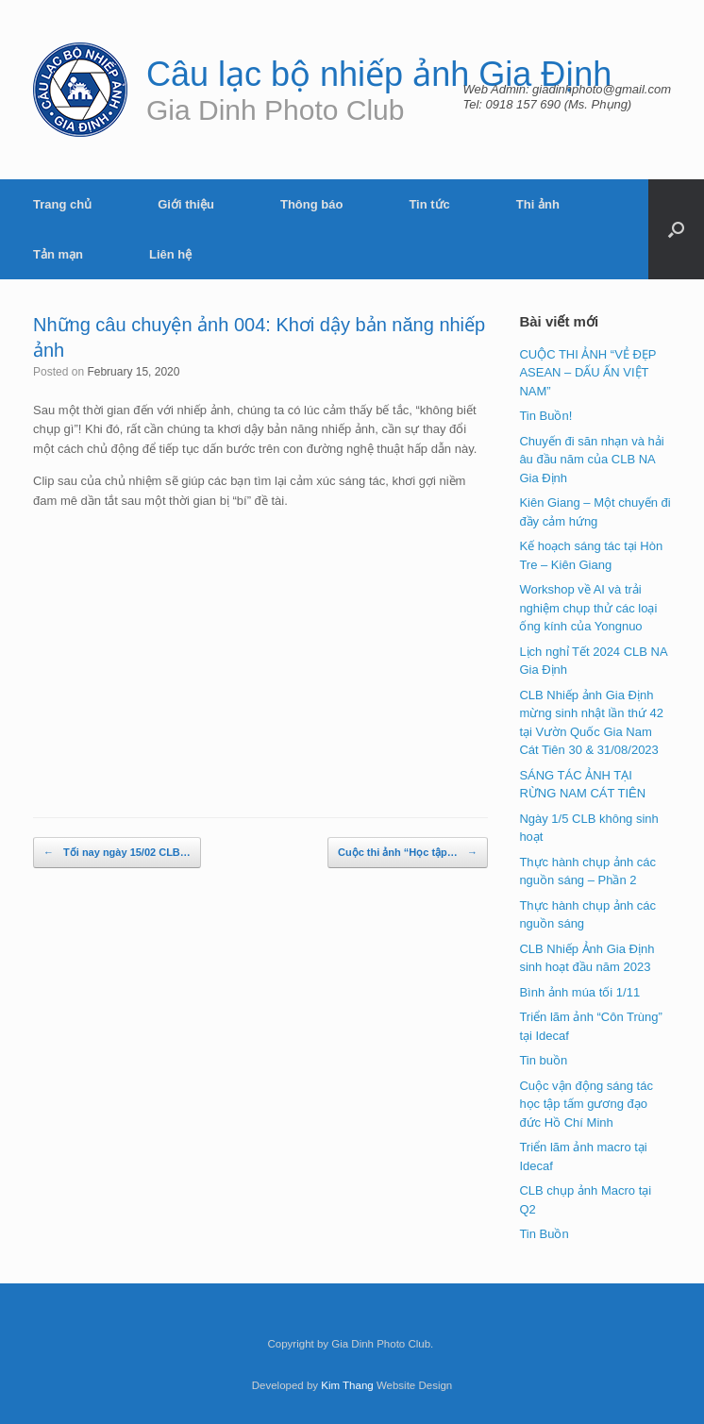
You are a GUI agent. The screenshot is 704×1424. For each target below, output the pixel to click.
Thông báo (311, 204)
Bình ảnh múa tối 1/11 (579, 992)
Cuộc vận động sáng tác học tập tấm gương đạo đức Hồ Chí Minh (586, 1104)
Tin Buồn (543, 1234)
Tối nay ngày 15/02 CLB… (117, 853)
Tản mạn (58, 254)
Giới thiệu (186, 204)
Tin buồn (543, 1060)
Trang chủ (62, 204)
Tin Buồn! (545, 416)
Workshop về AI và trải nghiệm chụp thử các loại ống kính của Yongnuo (588, 607)
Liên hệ (170, 254)
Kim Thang (347, 1385)
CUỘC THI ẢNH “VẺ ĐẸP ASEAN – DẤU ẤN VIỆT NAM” (587, 372)
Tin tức (429, 204)
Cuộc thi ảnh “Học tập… (408, 853)
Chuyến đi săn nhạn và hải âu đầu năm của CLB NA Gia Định (591, 459)
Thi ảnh (538, 204)
